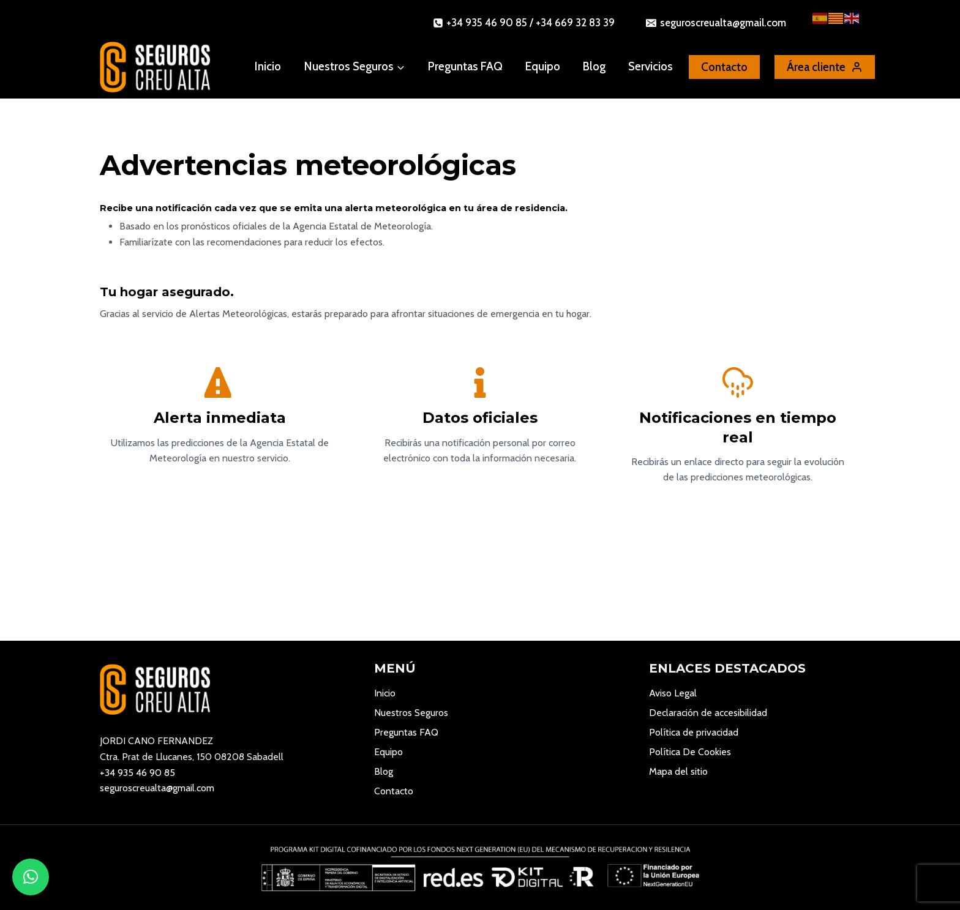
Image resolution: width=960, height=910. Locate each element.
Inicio (268, 66)
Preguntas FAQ (465, 66)
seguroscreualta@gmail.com (157, 788)
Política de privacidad (693, 732)
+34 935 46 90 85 (137, 772)
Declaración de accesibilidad (708, 712)
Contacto (393, 791)
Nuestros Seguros (411, 712)
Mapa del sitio (678, 771)
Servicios (650, 66)
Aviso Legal (673, 693)
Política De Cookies (690, 752)
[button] (30, 877)
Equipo (542, 66)
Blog (594, 66)
